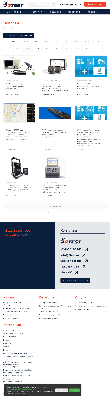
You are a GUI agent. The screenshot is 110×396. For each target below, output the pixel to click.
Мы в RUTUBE (72, 266)
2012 (67, 48)
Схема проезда (74, 260)
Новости (7, 343)
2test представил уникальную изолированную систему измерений (18, 86)
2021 (77, 41)
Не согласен (62, 390)
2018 (8, 48)
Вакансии (7, 350)
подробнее (31, 393)
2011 (77, 48)
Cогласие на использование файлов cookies (18, 358)
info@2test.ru (72, 255)
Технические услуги (83, 303)
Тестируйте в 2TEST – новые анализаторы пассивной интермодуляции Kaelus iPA (18, 187)
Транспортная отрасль (48, 318)
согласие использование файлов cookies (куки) (26, 388)
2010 (87, 48)
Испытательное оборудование (16, 308)
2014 (48, 48)
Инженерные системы (13, 315)
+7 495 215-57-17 (70, 4)
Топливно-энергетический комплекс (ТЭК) (55, 307)
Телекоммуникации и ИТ (49, 315)
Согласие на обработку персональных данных (13, 380)
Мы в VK (69, 272)
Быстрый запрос (95, 4)
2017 (18, 48)
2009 (97, 48)
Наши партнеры (10, 337)
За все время (12, 41)
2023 (56, 41)
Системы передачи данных (15, 311)
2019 (97, 41)
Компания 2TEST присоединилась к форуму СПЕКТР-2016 (88, 86)
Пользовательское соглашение (16, 376)
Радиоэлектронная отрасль (51, 311)
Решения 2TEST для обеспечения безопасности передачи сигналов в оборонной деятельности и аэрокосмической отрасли (18, 134)
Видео (6, 340)
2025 (36, 41)
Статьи (6, 347)
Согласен (74, 390)
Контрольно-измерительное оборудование (15, 304)
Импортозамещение (12, 318)
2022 (67, 41)
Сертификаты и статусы (13, 333)
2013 (57, 48)
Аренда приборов (83, 309)
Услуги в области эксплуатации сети (90, 306)
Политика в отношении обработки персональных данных (18, 371)
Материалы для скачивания (15, 353)
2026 (26, 41)
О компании (8, 330)
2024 (46, 41)
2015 (38, 48)
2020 (87, 41)
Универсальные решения (50, 303)
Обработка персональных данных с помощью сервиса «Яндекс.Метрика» (18, 364)
